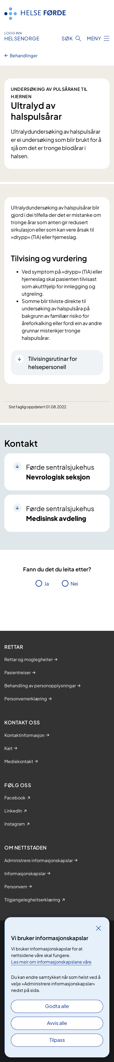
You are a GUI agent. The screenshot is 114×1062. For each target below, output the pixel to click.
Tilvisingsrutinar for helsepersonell (52, 362)
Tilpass (57, 1040)
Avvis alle (57, 1023)
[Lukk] (98, 928)
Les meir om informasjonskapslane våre (51, 962)
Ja (46, 583)
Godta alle (57, 1006)
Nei (74, 583)
